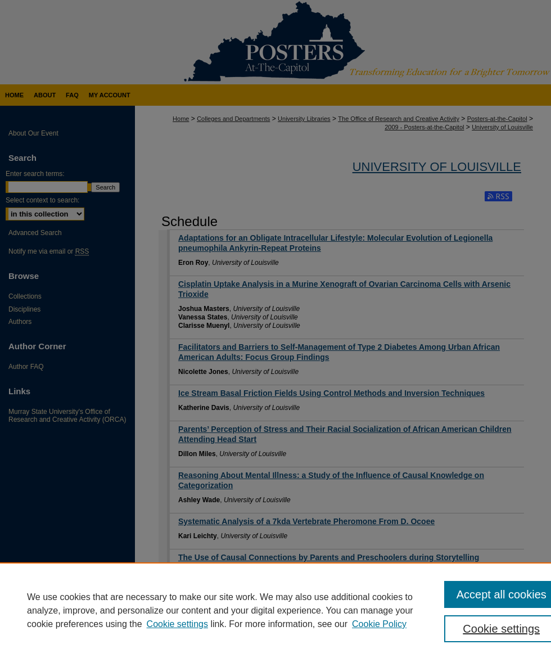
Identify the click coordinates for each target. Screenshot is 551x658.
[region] (275, 610)
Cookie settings (177, 624)
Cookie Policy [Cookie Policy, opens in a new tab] (379, 624)
